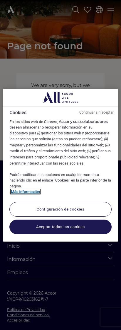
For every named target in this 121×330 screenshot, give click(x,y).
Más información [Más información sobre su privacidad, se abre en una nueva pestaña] (25, 191)
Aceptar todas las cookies (60, 227)
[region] (60, 164)
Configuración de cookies (60, 209)
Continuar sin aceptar (96, 112)
